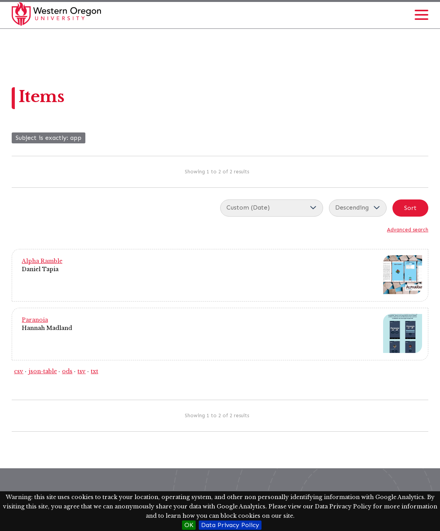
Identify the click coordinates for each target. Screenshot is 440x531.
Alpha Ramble (42, 261)
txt (94, 371)
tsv (82, 371)
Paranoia (35, 319)
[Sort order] (358, 208)
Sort (410, 208)
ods (67, 371)
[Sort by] (271, 208)
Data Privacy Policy (230, 525)
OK (188, 525)
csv (18, 371)
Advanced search (407, 230)
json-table (42, 371)
